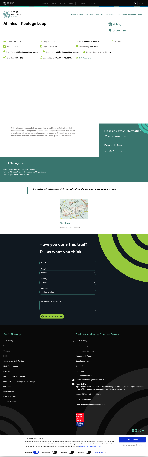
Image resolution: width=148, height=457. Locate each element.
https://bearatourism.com (18, 175)
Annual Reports (9, 402)
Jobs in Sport (93, 3)
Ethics (5, 356)
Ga (143, 3)
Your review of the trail (50, 302)
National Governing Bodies (14, 377)
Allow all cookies (132, 440)
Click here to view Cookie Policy (90, 447)
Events (62, 3)
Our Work (81, 3)
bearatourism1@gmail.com (35, 172)
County (44, 279)
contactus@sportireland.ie (93, 380)
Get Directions (85, 58)
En (139, 3)
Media (71, 3)
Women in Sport (9, 397)
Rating (44, 289)
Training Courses (107, 14)
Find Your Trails (77, 14)
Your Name (45, 263)
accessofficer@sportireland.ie (93, 405)
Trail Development (92, 14)
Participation (8, 392)
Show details (99, 453)
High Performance (10, 367)
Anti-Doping (8, 341)
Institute (6, 372)
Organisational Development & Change (19, 382)
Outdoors (7, 387)
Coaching (7, 346)
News (54, 3)
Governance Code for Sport (14, 362)
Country (44, 269)
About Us (45, 3)
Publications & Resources (126, 14)
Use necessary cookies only (132, 446)
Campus (6, 351)
